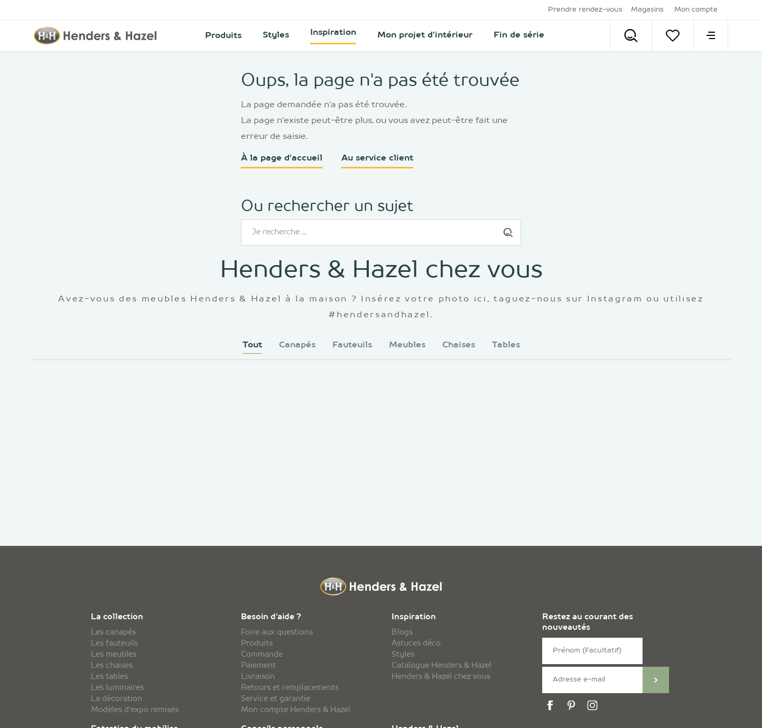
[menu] (711, 35)
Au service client (377, 158)
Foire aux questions (277, 632)
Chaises (458, 345)
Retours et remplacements (290, 688)
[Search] (631, 35)
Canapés (297, 345)
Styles (403, 654)
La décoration (116, 699)
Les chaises (112, 665)
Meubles (407, 345)
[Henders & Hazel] (98, 35)
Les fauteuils (114, 643)
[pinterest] (572, 705)
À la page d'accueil (281, 158)
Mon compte (696, 9)
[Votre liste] (672, 35)
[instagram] (593, 705)
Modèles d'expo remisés (135, 710)
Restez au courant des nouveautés (587, 622)
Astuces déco (416, 643)
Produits (257, 643)
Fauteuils (352, 345)
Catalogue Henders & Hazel (441, 665)
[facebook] (551, 705)
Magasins (647, 9)
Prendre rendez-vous (585, 9)
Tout (252, 345)
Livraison (258, 676)
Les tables (109, 676)
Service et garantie (275, 699)
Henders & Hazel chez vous (441, 676)
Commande (262, 654)
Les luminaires (117, 688)
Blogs (402, 632)
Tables (506, 345)
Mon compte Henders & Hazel (295, 710)
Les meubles (113, 654)
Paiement (258, 665)
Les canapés (113, 632)
